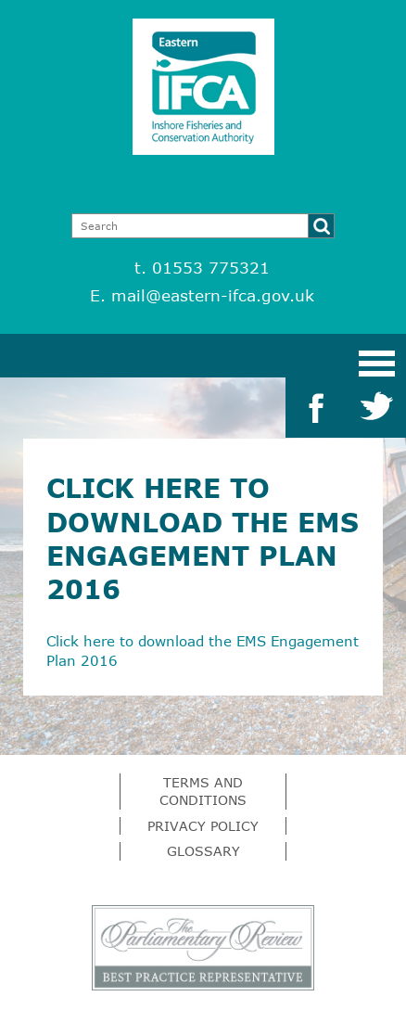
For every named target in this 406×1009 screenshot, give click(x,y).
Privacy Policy (203, 826)
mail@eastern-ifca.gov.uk (212, 295)
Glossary (203, 851)
